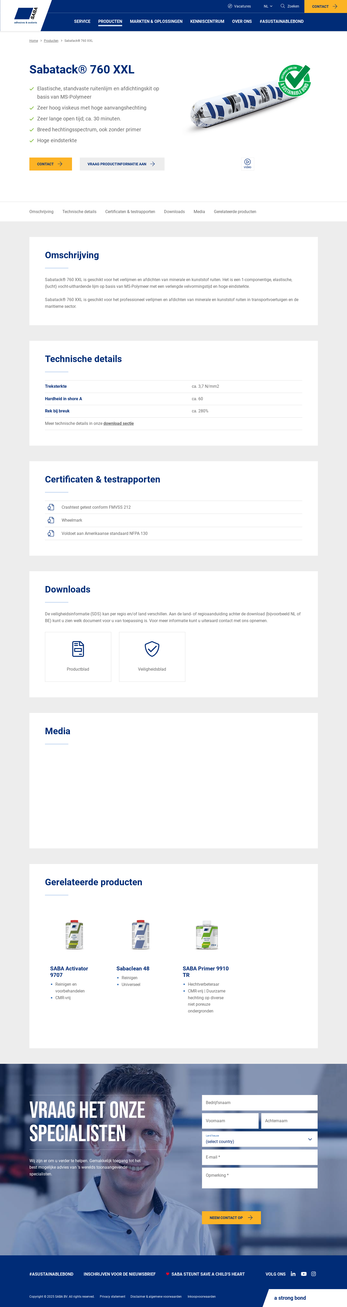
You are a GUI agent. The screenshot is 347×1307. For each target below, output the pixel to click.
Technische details (79, 211)
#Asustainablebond (51, 1274)
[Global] (265, 6)
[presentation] (241, 1201)
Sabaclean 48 (132, 968)
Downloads (174, 211)
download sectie (118, 423)
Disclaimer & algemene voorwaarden (156, 1296)
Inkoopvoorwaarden (202, 1296)
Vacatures (239, 6)
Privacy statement (112, 1296)
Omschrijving (41, 211)
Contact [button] (320, 6)
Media (199, 211)
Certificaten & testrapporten (130, 211)
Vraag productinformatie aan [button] (117, 164)
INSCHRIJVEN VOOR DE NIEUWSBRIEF (120, 1274)
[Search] (290, 6)
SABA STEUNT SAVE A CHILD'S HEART (205, 1274)
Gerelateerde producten (235, 211)
